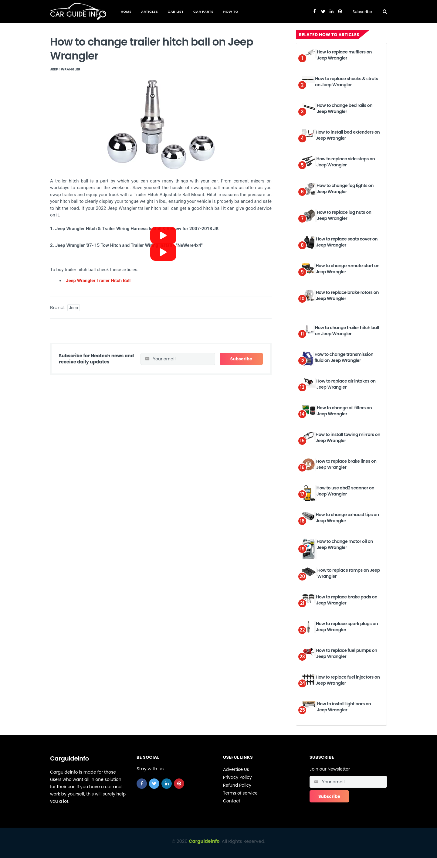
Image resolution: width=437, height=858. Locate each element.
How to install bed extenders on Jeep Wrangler (348, 135)
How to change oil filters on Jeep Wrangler (344, 411)
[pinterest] (179, 783)
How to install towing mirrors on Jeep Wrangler (348, 437)
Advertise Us (236, 769)
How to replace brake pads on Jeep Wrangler (346, 600)
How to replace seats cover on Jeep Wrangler (347, 242)
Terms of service (240, 793)
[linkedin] (166, 783)
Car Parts (203, 11)
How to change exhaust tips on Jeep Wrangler (347, 518)
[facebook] (142, 783)
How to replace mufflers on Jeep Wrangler (344, 55)
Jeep (54, 69)
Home (126, 11)
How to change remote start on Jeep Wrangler (347, 269)
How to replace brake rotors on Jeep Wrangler (347, 295)
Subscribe (362, 12)
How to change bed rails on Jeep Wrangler (345, 108)
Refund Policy (237, 785)
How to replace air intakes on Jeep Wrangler (346, 384)
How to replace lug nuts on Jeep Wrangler (344, 215)
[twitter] (154, 783)
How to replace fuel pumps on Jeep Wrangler (346, 653)
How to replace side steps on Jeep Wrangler (345, 162)
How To (230, 11)
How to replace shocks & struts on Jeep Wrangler (346, 82)
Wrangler (70, 69)
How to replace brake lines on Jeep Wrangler (346, 464)
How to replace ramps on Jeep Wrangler (348, 573)
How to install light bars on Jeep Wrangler (344, 707)
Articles (149, 11)
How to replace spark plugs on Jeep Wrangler (347, 627)
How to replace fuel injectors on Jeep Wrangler (348, 680)
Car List (176, 11)
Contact (231, 801)
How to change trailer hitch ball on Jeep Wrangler (347, 331)
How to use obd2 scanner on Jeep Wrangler (345, 491)
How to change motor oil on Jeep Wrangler (345, 544)
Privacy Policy (237, 777)
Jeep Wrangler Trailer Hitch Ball (98, 280)
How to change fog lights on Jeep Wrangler (345, 188)
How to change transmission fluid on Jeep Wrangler (343, 357)
